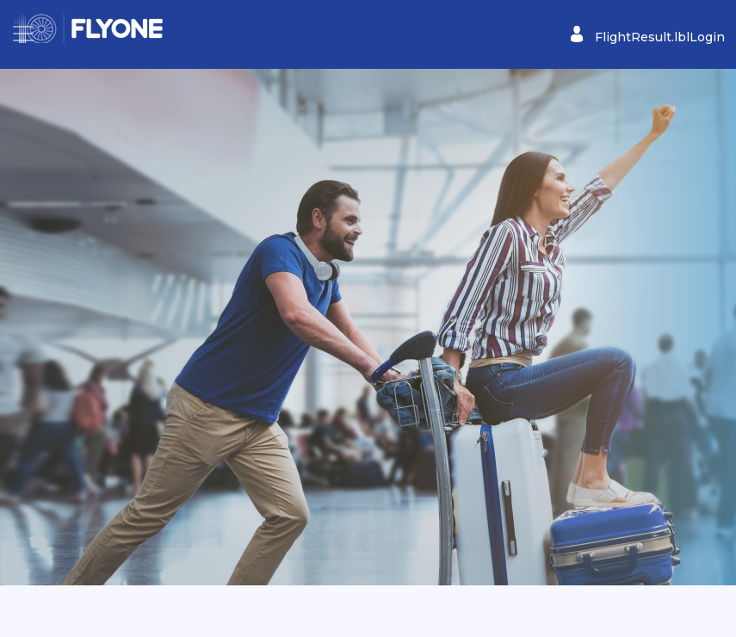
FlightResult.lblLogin (648, 35)
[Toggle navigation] (23, 33)
